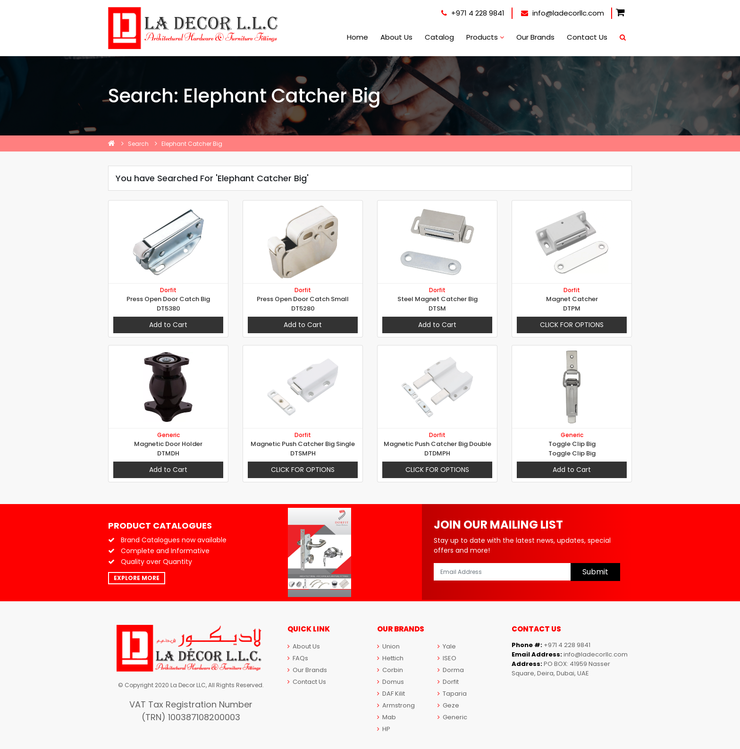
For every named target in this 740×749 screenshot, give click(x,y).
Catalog (439, 37)
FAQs (297, 658)
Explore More (137, 578)
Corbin (390, 669)
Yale (446, 646)
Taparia (452, 693)
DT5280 (303, 308)
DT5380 (168, 308)
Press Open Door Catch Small (303, 299)
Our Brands (535, 37)
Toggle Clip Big (572, 444)
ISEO (446, 658)
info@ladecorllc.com (562, 13)
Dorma (450, 669)
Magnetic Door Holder (168, 444)
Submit (595, 571)
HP (383, 728)
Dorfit (168, 290)
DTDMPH (437, 453)
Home (357, 37)
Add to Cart (168, 324)
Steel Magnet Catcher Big (437, 299)
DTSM (437, 308)
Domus (390, 681)
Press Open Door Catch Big (168, 299)
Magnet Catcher (572, 299)
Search (138, 144)
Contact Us (587, 37)
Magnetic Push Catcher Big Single (303, 444)
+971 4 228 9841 (473, 13)
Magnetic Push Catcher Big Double (437, 444)
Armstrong (396, 705)
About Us (396, 37)
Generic (168, 435)
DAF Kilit (391, 693)
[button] (620, 13)
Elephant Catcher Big (191, 144)
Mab (386, 717)
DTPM (571, 308)
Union (388, 646)
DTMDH (168, 453)
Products (485, 37)
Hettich (390, 658)
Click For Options (572, 324)
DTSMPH (303, 453)
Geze (448, 705)
